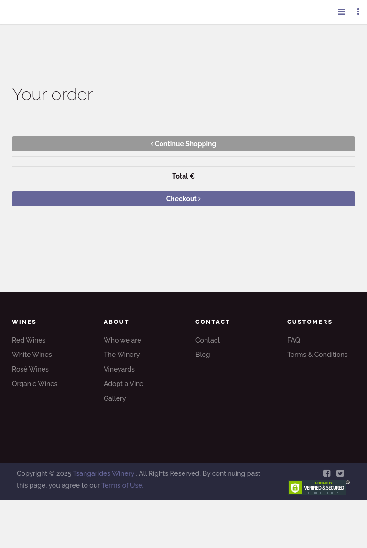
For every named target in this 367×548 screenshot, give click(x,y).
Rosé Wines (30, 369)
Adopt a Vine (124, 383)
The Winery (122, 354)
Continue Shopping (183, 144)
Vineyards (119, 369)
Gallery (115, 398)
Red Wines (28, 340)
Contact (207, 340)
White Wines (32, 354)
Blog (202, 354)
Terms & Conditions (317, 354)
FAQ (293, 340)
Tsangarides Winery (104, 473)
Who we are (122, 340)
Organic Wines (34, 383)
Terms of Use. (122, 485)
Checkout (183, 199)
